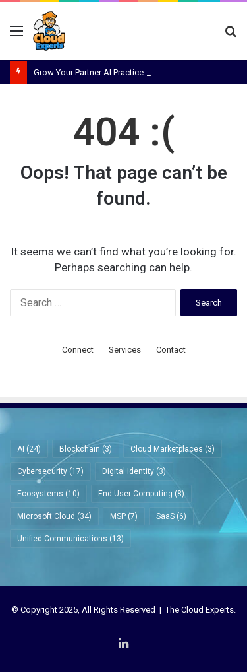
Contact (171, 349)
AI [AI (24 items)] (29, 449)
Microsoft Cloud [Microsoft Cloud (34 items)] (54, 516)
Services (125, 349)
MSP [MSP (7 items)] (124, 516)
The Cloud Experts (199, 610)
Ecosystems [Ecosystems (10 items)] (48, 493)
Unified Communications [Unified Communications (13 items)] (70, 538)
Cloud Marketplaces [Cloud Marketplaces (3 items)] (172, 449)
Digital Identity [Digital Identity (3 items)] (134, 471)
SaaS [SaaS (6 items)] (171, 516)
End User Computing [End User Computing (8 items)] (141, 493)
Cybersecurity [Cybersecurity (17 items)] (50, 471)
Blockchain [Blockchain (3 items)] (85, 449)
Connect (78, 349)
